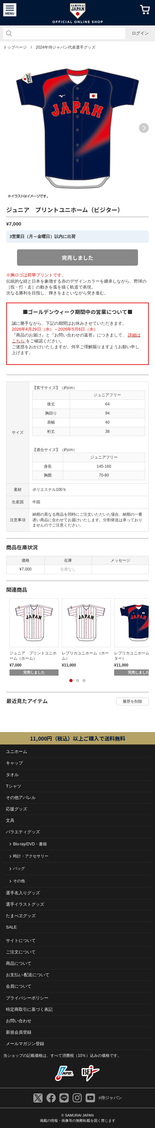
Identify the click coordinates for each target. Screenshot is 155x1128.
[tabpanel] (32, 637)
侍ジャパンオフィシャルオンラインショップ (77, 12)
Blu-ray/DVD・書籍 (30, 844)
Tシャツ (13, 786)
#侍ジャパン (110, 1097)
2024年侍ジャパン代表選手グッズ (65, 47)
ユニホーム (16, 751)
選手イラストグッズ (25, 904)
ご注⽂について (21, 951)
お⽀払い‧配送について (27, 974)
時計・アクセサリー (30, 856)
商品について (18, 963)
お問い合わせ (18, 1020)
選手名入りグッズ (23, 892)
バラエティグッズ (23, 831)
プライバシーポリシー (27, 997)
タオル (12, 774)
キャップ (14, 762)
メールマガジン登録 (25, 1043)
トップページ (15, 47)
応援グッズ (16, 809)
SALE (11, 927)
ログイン (140, 33)
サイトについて (21, 940)
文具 (10, 820)
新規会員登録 (18, 1032)
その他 (19, 881)
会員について (18, 986)
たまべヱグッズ (21, 915)
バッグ (19, 868)
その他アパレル (21, 797)
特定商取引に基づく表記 (29, 1009)
